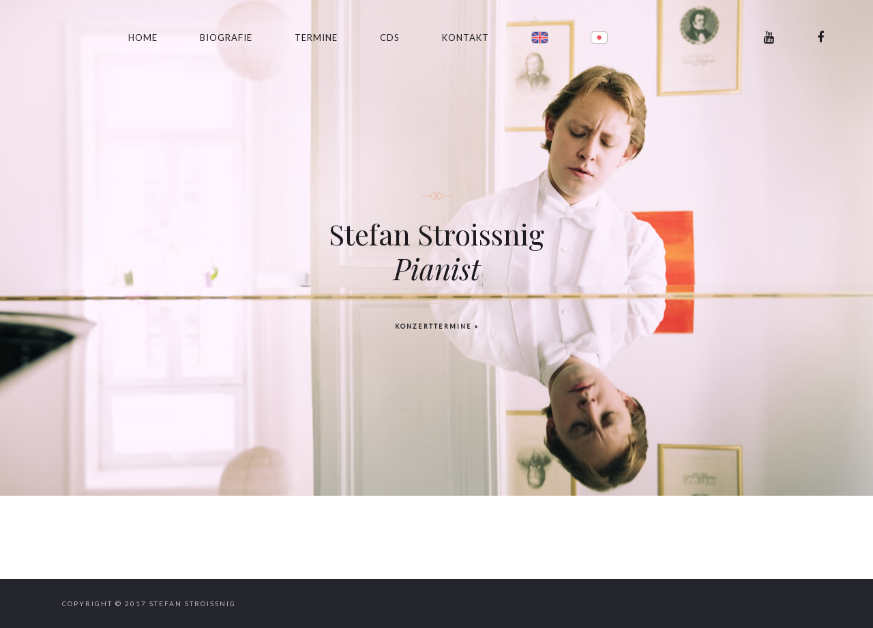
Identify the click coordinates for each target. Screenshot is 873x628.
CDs (390, 37)
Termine (316, 37)
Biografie (226, 37)
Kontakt (465, 37)
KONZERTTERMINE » (437, 326)
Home (143, 37)
